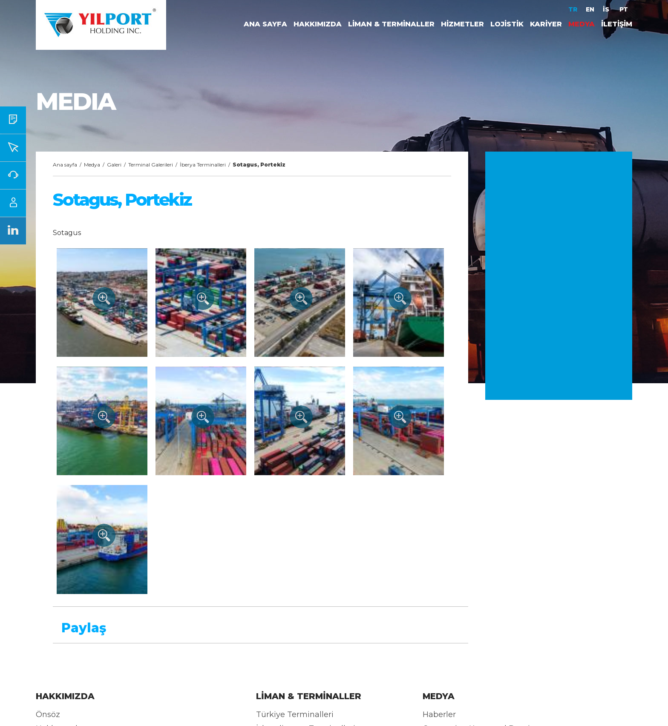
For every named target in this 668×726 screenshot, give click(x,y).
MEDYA (581, 24)
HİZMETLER (462, 24)
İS (607, 9)
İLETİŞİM (616, 24)
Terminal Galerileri (150, 164)
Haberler (439, 714)
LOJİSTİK (507, 24)
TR (572, 9)
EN (590, 9)
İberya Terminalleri (203, 164)
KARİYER (546, 24)
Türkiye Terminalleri (295, 714)
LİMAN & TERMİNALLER (391, 24)
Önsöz (48, 714)
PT (623, 9)
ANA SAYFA (265, 24)
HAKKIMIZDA (318, 24)
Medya (92, 164)
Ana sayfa (65, 164)
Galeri (114, 164)
